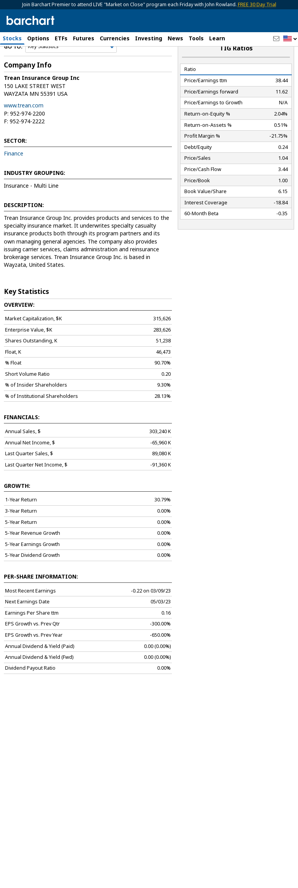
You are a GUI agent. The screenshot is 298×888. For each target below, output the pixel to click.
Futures (83, 38)
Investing (148, 38)
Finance (13, 173)
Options (38, 38)
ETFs (61, 38)
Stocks (12, 38)
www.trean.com (23, 125)
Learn (217, 38)
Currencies (115, 38)
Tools (196, 38)
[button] (290, 39)
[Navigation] (71, 66)
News (175, 38)
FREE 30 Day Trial (257, 4)
